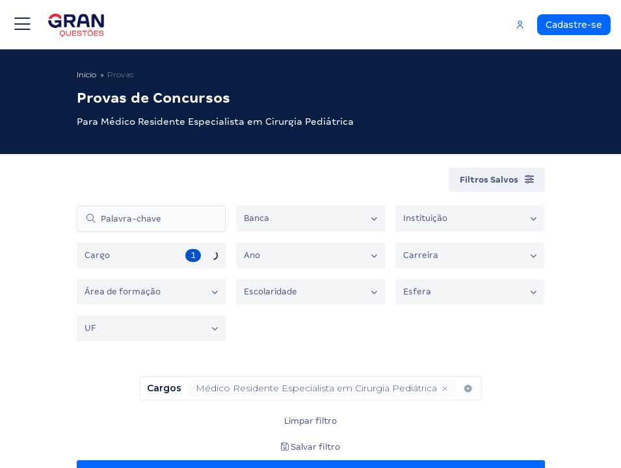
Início (86, 74)
